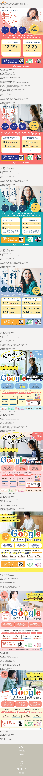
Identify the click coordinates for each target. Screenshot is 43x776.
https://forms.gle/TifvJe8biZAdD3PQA (7, 72)
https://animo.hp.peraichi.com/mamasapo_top (9, 499)
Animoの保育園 (21, 761)
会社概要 (21, 763)
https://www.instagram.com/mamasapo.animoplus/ (10, 77)
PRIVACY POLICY (21, 773)
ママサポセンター (21, 759)
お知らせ (21, 756)
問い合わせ (21, 765)
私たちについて (21, 754)
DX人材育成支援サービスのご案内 (6, 90)
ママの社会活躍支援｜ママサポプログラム (7, 74)
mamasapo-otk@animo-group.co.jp (9, 81)
